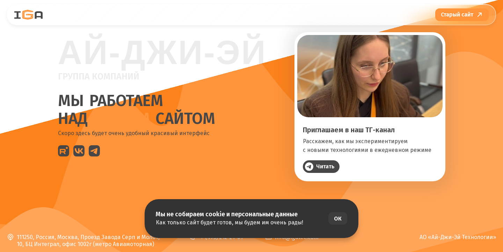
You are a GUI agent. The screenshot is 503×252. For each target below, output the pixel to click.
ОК (338, 218)
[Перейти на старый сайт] (462, 14)
